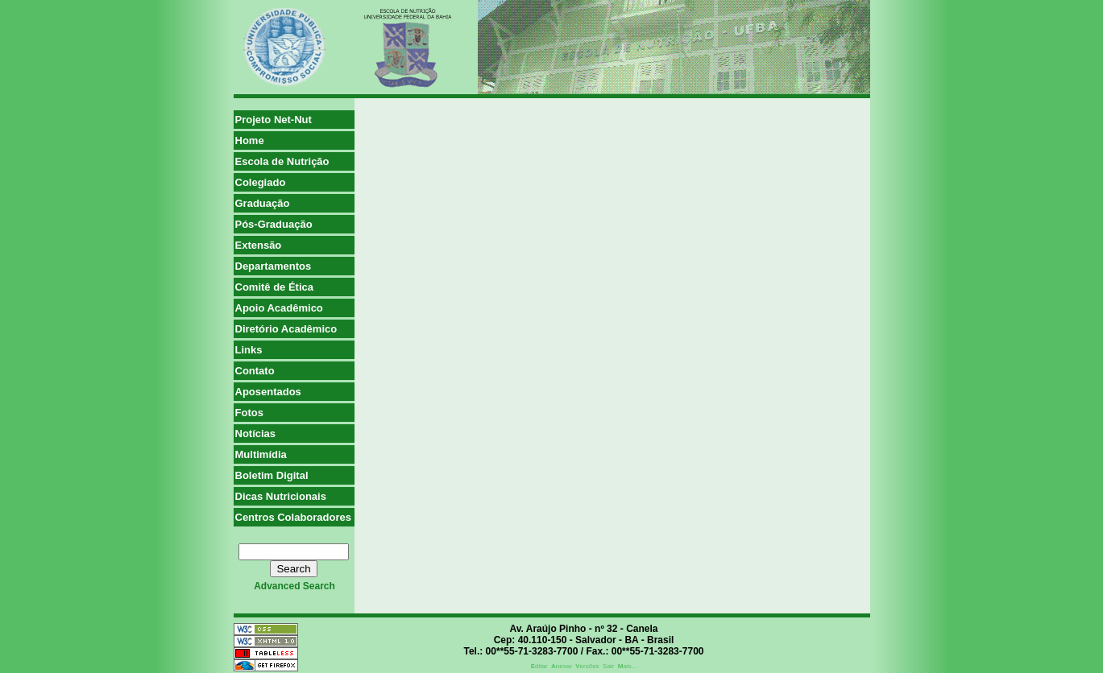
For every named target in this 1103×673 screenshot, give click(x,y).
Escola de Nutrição (282, 161)
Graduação (262, 203)
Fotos (249, 413)
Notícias (255, 433)
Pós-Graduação (274, 224)
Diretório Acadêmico (286, 329)
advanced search (294, 586)
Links (249, 350)
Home (249, 140)
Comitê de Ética (274, 287)
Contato (255, 371)
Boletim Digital (272, 475)
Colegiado (260, 182)
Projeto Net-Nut (273, 120)
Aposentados (268, 392)
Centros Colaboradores (293, 517)
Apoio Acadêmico (279, 308)
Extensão (258, 245)
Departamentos (273, 266)
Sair (608, 666)
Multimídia (261, 454)
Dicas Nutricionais (280, 496)
